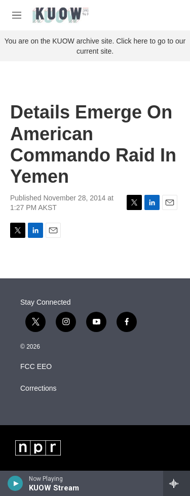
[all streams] (176, 483)
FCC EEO (36, 366)
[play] (15, 483)
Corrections (38, 388)
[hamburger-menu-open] (16, 15)
